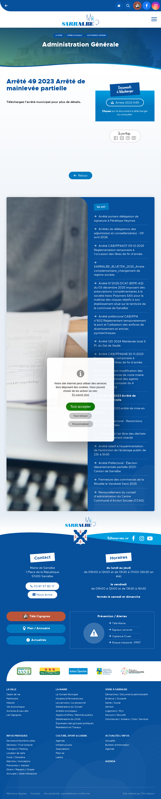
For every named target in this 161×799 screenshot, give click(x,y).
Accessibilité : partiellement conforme (67, 793)
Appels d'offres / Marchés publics (74, 714)
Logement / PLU (114, 710)
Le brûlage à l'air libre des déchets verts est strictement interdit (120, 436)
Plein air (60, 753)
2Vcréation (148, 793)
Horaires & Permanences (69, 698)
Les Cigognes (13, 714)
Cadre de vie (13, 694)
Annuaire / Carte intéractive (21, 773)
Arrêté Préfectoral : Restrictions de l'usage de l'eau (118, 423)
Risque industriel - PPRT (126, 642)
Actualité (110, 740)
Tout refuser (80, 415)
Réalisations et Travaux (68, 727)
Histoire (10, 702)
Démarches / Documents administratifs (126, 694)
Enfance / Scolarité (115, 698)
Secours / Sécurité (115, 714)
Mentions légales (16, 793)
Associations (62, 748)
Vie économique (15, 706)
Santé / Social (113, 702)
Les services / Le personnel (71, 702)
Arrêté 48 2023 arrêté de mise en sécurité (119, 410)
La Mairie (61, 689)
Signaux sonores (122, 629)
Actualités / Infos (117, 735)
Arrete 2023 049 (127, 102)
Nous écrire (42, 594)
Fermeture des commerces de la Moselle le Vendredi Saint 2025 (119, 482)
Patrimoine (12, 698)
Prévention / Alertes (17, 765)
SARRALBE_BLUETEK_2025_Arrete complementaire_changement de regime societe (119, 271)
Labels (59, 757)
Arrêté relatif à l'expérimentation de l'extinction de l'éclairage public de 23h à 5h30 (120, 450)
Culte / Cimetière (15, 757)
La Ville (11, 689)
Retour (80, 175)
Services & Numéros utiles (20, 740)
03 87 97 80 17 (42, 586)
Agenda (60, 740)
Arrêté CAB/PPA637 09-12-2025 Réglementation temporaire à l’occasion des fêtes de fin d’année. (119, 250)
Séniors (109, 706)
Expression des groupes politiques (74, 723)
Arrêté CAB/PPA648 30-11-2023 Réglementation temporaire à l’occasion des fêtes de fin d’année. (118, 358)
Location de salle (15, 753)
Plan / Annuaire (36, 628)
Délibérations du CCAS (68, 719)
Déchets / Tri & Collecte (19, 744)
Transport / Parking (17, 748)
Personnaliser (80, 424)
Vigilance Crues (121, 636)
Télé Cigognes (36, 616)
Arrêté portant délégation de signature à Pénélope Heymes (116, 218)
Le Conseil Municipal (67, 694)
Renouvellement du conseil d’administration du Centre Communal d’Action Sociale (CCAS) (119, 496)
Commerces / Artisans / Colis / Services (126, 719)
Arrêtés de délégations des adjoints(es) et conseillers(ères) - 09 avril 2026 (119, 233)
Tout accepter (80, 406)
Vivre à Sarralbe (116, 689)
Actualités (36, 640)
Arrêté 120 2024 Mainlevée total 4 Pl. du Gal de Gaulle (120, 343)
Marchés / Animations (18, 761)
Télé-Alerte (119, 623)
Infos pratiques (16, 735)
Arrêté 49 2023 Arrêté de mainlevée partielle (115, 398)
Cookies (35, 793)
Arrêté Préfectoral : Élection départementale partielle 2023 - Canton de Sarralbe (116, 467)
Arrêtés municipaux (66, 710)
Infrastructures (64, 744)
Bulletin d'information (117, 744)
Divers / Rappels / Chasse (20, 769)
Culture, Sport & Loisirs (71, 735)
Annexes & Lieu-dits (17, 710)
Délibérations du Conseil (69, 706)
